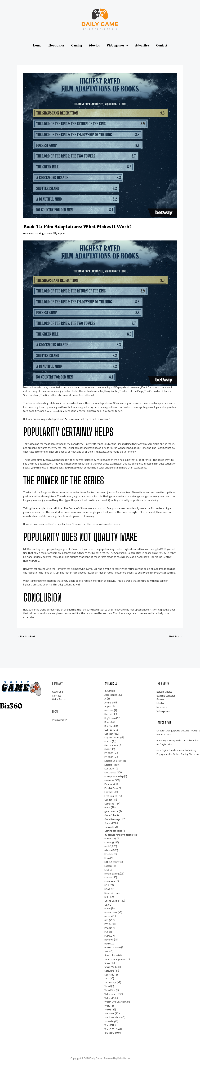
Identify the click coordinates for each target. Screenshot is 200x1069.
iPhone (108, 850)
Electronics (110, 772)
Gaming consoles (113, 831)
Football (108, 792)
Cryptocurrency (112, 737)
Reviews (109, 939)
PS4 (106, 928)
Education (109, 768)
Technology (110, 982)
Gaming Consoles (166, 695)
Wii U (107, 1009)
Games (108, 823)
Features (109, 780)
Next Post (175, 636)
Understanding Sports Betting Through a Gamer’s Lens (173, 732)
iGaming (108, 842)
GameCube (110, 815)
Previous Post (26, 636)
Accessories (110, 694)
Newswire (109, 893)
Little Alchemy (112, 862)
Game (107, 807)
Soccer (108, 963)
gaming (108, 827)
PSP (106, 935)
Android (108, 702)
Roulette (109, 943)
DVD (106, 749)
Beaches (109, 710)
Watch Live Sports (114, 1002)
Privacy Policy (59, 719)
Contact (56, 695)
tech (106, 978)
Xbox (107, 1025)
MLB (106, 869)
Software (109, 970)
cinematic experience (85, 387)
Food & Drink (111, 788)
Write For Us (59, 699)
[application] (126, 45)
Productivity (111, 912)
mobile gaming (112, 873)
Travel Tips (110, 990)
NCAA (107, 889)
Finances (109, 784)
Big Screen (110, 718)
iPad (106, 846)
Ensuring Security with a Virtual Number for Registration (174, 742)
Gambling (109, 803)
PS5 (106, 932)
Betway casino (73, 419)
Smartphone (111, 955)
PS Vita (108, 916)
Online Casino (111, 901)
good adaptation (56, 410)
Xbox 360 (109, 1029)
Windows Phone (113, 1017)
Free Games (111, 795)
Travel (107, 986)
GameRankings (112, 819)
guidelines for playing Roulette (121, 834)
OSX (106, 904)
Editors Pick (110, 764)
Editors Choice (112, 761)
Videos (108, 998)
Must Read (110, 881)
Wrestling (109, 1021)
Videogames (111, 994)
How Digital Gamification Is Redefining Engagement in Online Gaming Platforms (177, 754)
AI (105, 698)
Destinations (111, 745)
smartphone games (115, 959)
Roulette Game (113, 947)
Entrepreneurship (114, 776)
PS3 (106, 924)
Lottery (108, 865)
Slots (107, 951)
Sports (108, 974)
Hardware (109, 838)
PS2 (106, 920)
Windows (109, 1013)
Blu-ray (108, 726)
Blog (42, 233)
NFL (106, 897)
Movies (49, 233)
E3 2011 (108, 757)
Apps (107, 706)
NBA (106, 885)
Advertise (57, 691)
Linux (107, 858)
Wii (106, 1005)
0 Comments (30, 233)
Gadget (108, 799)
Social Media (111, 966)
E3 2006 (108, 753)
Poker (107, 908)
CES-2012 (109, 729)
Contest (109, 733)
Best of (108, 714)
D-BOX (108, 741)
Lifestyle (109, 854)
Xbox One (109, 1033)
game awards (111, 811)
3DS (106, 691)
